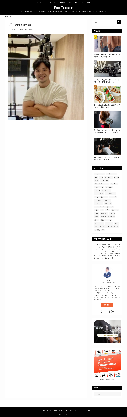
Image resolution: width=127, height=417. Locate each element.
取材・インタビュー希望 (61, 411)
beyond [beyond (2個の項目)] (114, 174)
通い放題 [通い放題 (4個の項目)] (97, 230)
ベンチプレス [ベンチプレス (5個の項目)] (98, 203)
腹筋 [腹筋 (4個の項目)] (104, 226)
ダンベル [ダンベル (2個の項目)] (97, 190)
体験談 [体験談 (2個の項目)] (96, 210)
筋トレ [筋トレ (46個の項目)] (96, 220)
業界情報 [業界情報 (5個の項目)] (103, 216)
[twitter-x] (105, 311)
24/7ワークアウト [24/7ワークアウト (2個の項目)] (99, 174)
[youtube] (112, 311)
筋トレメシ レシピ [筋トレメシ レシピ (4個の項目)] (106, 220)
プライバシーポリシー (76, 411)
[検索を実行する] (119, 22)
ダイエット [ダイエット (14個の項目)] (109, 187)
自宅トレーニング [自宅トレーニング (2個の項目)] (113, 226)
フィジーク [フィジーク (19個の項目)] (113, 197)
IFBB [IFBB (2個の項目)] (101, 177)
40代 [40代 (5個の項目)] (108, 174)
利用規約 (87, 411)
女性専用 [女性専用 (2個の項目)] (112, 213)
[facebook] (102, 311)
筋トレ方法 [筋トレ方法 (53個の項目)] (109, 223)
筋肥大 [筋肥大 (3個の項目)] (117, 223)
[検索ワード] (107, 22)
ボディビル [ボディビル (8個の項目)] (108, 203)
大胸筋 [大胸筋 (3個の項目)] (96, 213)
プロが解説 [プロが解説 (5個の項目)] (97, 200)
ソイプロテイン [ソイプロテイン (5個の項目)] (98, 187)
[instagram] (109, 311)
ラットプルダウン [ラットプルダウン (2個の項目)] (108, 207)
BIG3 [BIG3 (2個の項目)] (95, 177)
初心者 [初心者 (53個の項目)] (108, 210)
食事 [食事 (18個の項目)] (103, 230)
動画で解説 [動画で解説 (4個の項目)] (115, 210)
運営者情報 (107, 305)
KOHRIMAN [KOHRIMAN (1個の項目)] (108, 177)
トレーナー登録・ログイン (44, 411)
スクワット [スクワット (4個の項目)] (114, 184)
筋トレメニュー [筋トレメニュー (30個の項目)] (98, 223)
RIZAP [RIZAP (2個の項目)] (96, 180)
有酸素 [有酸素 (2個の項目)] (96, 216)
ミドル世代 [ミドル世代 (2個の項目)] (97, 207)
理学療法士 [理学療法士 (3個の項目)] (111, 216)
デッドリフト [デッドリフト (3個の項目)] (106, 190)
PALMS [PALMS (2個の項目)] (116, 177)
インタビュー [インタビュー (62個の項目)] (104, 180)
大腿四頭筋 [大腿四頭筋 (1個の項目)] (104, 213)
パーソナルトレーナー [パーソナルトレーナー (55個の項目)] (100, 197)
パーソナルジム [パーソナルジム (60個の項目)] (110, 193)
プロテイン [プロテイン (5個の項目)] (106, 200)
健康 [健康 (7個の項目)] (102, 210)
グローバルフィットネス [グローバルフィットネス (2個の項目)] (101, 184)
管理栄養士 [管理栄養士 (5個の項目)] (97, 226)
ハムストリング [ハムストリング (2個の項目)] (98, 193)
